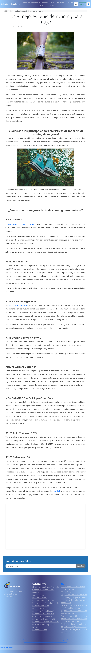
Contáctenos (9, 596)
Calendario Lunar (39, 630)
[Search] (76, 4)
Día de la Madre (67, 589)
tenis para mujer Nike (18, 305)
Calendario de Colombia (11, 4)
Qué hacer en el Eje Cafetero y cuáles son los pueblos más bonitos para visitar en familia (74, 619)
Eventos (34, 3)
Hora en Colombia (39, 598)
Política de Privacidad (41, 608)
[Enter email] (41, 566)
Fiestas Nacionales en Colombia (45, 587)
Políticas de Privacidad (13, 591)
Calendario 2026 (43, 4)
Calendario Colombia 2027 (43, 616)
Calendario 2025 (54, 4)
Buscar (82, 4)
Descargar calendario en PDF (44, 619)
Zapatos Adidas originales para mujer (21, 224)
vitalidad (56, 491)
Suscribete (80, 566)
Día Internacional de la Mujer (73, 587)
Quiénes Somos (10, 594)
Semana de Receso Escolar (43, 590)
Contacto (69, 3)
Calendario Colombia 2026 (43, 614)
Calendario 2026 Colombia (6, 647)
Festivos (26, 3)
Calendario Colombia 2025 (43, 611)
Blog (62, 3)
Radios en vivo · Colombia (43, 600)
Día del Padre (66, 592)
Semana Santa (38, 595)
